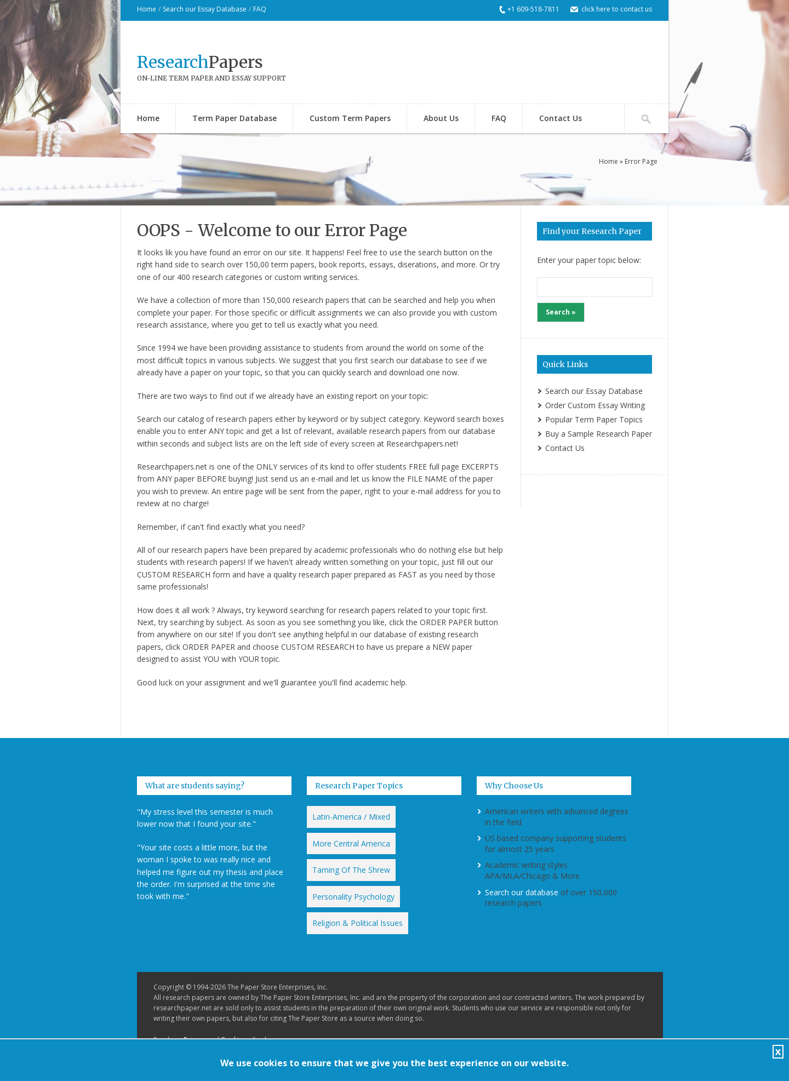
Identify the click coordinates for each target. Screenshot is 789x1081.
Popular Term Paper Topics (594, 419)
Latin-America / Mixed (351, 816)
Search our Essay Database (205, 9)
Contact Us (560, 118)
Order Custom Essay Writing (595, 405)
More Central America (351, 843)
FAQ (259, 9)
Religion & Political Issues (357, 923)
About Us (441, 118)
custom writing (301, 277)
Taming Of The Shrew (351, 870)
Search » (561, 312)
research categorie (225, 277)
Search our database (521, 892)
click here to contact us (616, 9)
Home (146, 9)
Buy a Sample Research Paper (598, 433)
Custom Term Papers (350, 118)
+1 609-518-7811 (533, 9)
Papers (200, 62)
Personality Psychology (353, 896)
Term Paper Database (234, 118)
